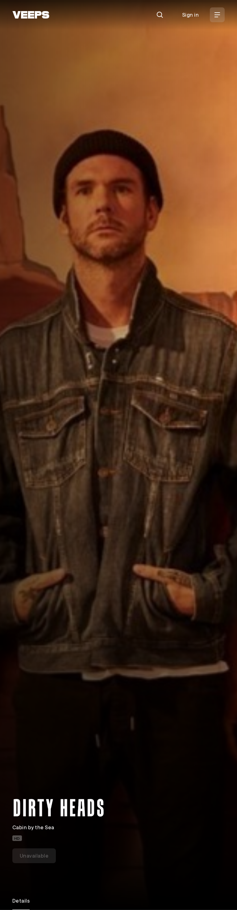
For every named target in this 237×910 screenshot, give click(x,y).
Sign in (190, 15)
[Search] (159, 14)
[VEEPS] (30, 14)
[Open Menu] (217, 14)
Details (21, 901)
